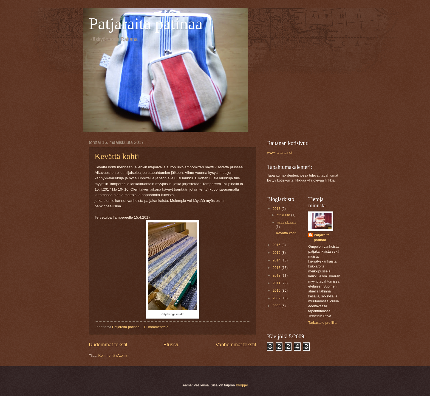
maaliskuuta (286, 223)
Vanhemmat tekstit (236, 344)
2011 (277, 283)
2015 (277, 252)
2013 (277, 268)
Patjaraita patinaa (146, 24)
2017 (277, 209)
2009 (277, 298)
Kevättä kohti (117, 156)
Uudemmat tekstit (108, 344)
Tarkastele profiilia (322, 322)
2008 (277, 306)
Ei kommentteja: (157, 327)
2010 (277, 290)
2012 (277, 275)
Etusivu (171, 344)
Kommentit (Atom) (112, 355)
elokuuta (284, 215)
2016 (277, 245)
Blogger (242, 385)
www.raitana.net (279, 152)
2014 (277, 260)
